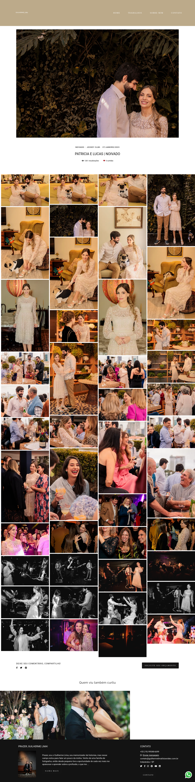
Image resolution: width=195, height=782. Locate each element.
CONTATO (176, 13)
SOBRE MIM (156, 13)
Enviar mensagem (151, 755)
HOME (116, 13)
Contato (148, 775)
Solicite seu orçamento (160, 665)
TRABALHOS (135, 13)
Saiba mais (52, 771)
